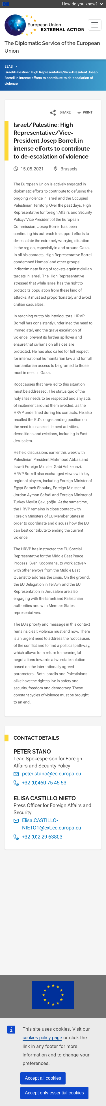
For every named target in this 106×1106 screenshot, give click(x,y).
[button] (61, 112)
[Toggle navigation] (94, 25)
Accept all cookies (43, 1078)
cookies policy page (42, 1037)
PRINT (82, 112)
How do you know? (82, 3)
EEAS (9, 67)
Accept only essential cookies (54, 1092)
